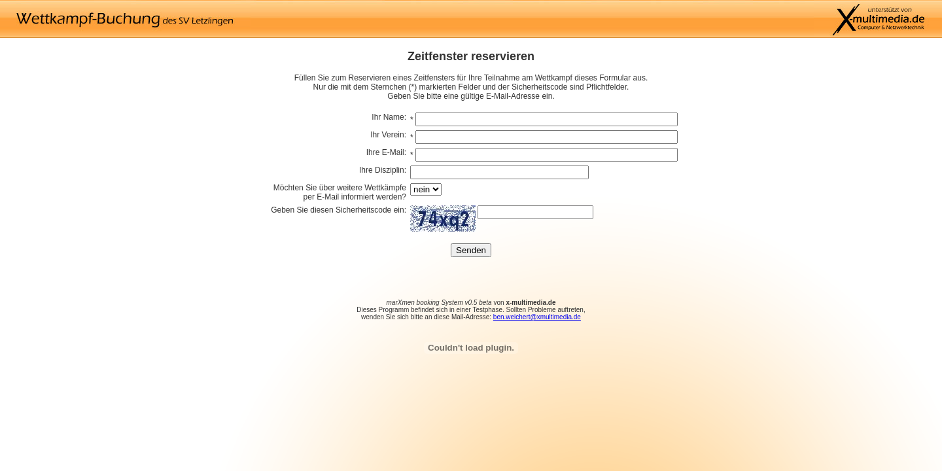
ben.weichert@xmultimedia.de (537, 317)
